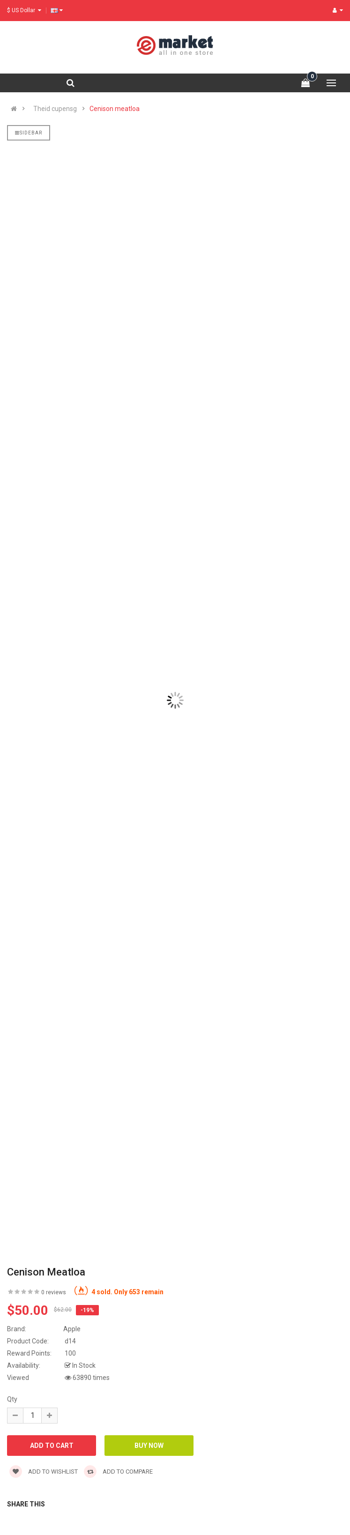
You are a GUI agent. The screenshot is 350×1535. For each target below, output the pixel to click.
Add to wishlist (43, 1471)
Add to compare (118, 1471)
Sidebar (28, 132)
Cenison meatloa (114, 108)
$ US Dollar (24, 10)
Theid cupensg (55, 108)
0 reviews (53, 1292)
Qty (12, 1399)
